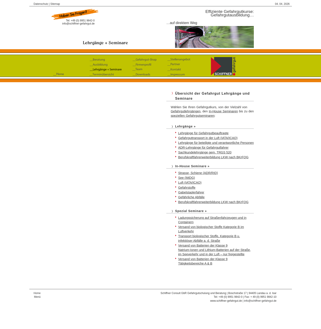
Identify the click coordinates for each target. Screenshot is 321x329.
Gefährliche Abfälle (191, 197)
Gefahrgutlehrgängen (185, 111)
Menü (37, 296)
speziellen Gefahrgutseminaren (192, 115)
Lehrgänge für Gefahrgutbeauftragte (203, 133)
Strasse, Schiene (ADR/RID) (198, 173)
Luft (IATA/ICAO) (190, 182)
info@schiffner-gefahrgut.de (78, 23)
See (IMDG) (186, 177)
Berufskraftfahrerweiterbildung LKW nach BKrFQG (213, 157)
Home (37, 293)
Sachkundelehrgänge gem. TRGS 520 (205, 152)
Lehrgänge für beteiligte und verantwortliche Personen (216, 142)
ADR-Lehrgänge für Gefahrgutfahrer (203, 147)
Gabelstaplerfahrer (191, 192)
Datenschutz (41, 3)
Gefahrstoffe (186, 187)
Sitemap (55, 3)
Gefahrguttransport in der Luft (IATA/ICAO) (207, 138)
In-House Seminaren (223, 111)
